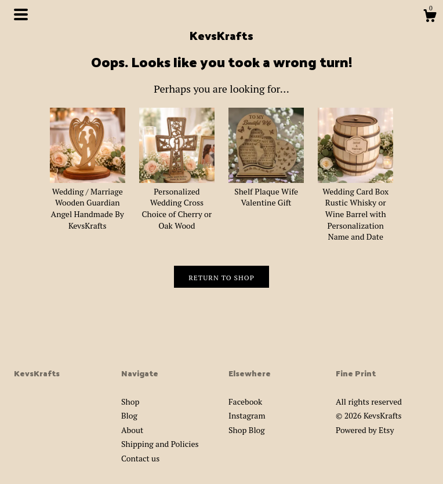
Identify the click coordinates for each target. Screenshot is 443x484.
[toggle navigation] (21, 14)
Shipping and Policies (160, 443)
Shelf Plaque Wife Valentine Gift (266, 191)
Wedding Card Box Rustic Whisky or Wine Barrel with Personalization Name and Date (355, 208)
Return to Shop (221, 277)
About (132, 429)
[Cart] (429, 17)
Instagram (246, 415)
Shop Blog (246, 429)
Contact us (140, 458)
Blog (129, 415)
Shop (130, 401)
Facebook (245, 401)
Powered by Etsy (365, 429)
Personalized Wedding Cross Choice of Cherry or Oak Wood (177, 202)
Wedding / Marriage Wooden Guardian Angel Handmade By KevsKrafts (87, 202)
